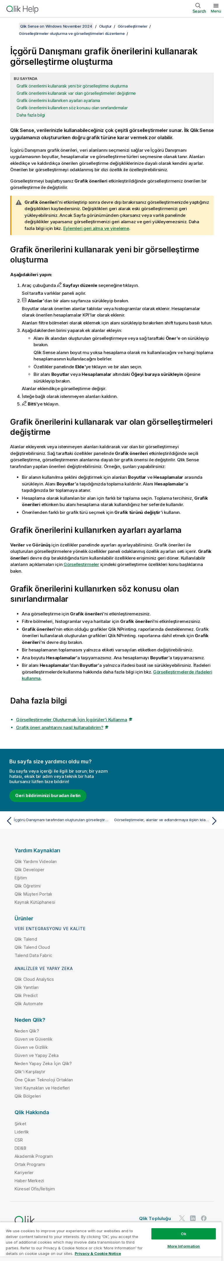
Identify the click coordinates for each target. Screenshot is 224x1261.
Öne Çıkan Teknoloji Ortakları (44, 1079)
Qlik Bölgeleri (28, 1096)
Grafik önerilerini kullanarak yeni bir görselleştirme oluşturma (72, 85)
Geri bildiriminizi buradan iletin (47, 795)
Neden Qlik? (27, 1030)
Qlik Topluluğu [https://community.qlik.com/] (155, 1218)
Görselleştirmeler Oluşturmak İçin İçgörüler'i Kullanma (71, 719)
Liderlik (22, 1131)
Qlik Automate (29, 1003)
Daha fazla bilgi (31, 114)
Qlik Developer (29, 869)
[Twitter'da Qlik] (182, 1218)
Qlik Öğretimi (28, 885)
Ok (183, 1233)
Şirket (20, 1123)
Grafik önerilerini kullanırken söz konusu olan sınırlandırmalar (72, 107)
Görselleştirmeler (133, 26)
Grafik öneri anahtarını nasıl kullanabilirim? (59, 727)
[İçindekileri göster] (11, 26)
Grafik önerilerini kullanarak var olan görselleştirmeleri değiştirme (76, 93)
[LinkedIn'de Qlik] (192, 1218)
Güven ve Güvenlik (33, 1039)
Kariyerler (24, 1172)
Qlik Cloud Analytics (34, 979)
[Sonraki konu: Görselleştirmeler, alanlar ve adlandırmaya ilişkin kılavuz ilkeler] (167, 821)
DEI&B (20, 1148)
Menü (216, 11)
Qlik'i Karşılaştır (30, 1071)
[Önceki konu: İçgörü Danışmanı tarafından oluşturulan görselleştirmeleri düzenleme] (57, 821)
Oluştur (105, 26)
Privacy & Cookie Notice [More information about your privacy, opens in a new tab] (98, 1253)
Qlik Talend (26, 939)
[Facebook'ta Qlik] (204, 1218)
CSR (19, 1139)
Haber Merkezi (29, 1180)
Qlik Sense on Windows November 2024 (56, 26)
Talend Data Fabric (33, 955)
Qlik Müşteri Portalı (33, 894)
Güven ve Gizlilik (31, 1047)
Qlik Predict (26, 995)
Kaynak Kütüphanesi (35, 902)
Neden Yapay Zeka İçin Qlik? (43, 1063)
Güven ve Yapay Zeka (37, 1055)
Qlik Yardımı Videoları (36, 861)
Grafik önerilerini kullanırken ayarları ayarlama (58, 100)
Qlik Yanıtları (26, 987)
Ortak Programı (30, 1164)
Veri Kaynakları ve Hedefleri (42, 1087)
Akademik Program (34, 1156)
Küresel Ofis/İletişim (35, 1188)
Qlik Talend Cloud (32, 947)
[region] (111, 1241)
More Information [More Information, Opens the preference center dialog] (183, 1246)
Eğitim (21, 877)
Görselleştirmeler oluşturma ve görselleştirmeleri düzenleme (72, 33)
